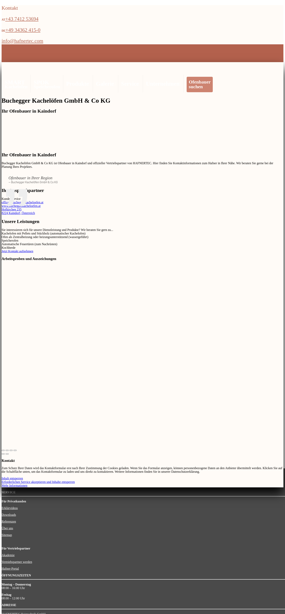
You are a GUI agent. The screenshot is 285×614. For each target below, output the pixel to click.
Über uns (7, 528)
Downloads (9, 514)
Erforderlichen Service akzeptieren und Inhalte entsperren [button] (38, 482)
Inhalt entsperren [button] (12, 478)
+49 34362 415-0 (22, 30)
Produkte (78, 84)
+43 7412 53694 (21, 19)
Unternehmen (163, 84)
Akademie (8, 555)
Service (130, 84)
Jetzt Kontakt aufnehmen (17, 251)
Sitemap (7, 535)
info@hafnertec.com (22, 41)
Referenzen (9, 521)
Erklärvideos (10, 508)
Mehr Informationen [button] (14, 485)
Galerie (105, 84)
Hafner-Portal (10, 568)
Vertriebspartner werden (17, 562)
